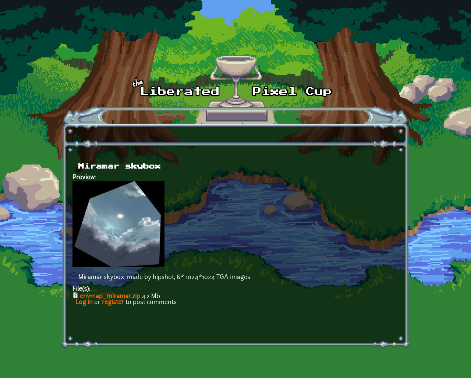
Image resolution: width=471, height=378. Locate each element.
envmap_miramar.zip (110, 297)
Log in (84, 302)
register (113, 302)
